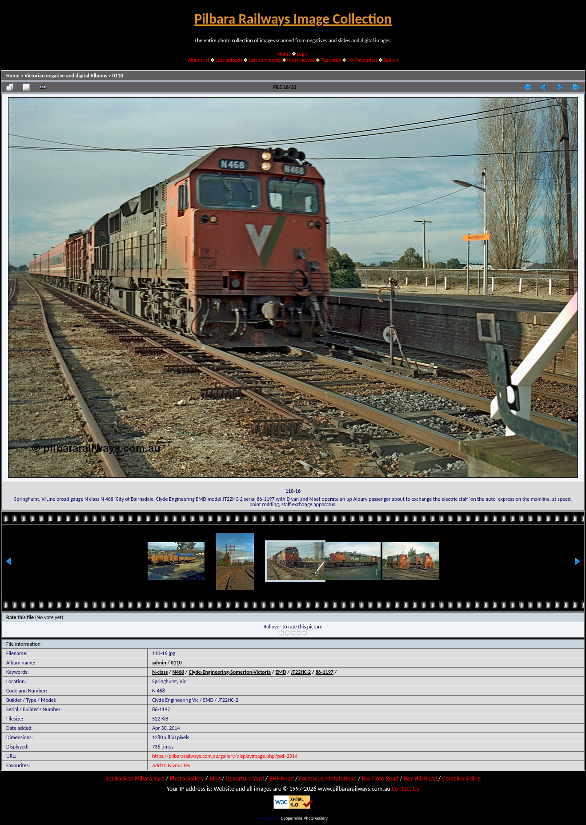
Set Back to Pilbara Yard (135, 778)
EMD (281, 672)
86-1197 (324, 672)
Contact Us (405, 789)
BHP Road (281, 778)
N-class (160, 672)
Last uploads (229, 60)
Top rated (331, 60)
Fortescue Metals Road (328, 778)
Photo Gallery (187, 778)
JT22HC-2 (301, 672)
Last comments (265, 60)
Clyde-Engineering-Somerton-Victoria (230, 672)
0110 (117, 75)
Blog (215, 778)
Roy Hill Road (420, 778)
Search (391, 60)
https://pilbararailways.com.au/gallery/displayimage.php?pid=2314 (224, 756)
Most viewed (301, 60)
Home (284, 54)
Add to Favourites (171, 765)
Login (302, 54)
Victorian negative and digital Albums (65, 75)
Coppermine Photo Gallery (304, 818)
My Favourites (362, 60)
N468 (178, 672)
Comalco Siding (461, 778)
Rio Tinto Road (380, 778)
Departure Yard (244, 778)
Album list (198, 60)
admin (159, 663)
